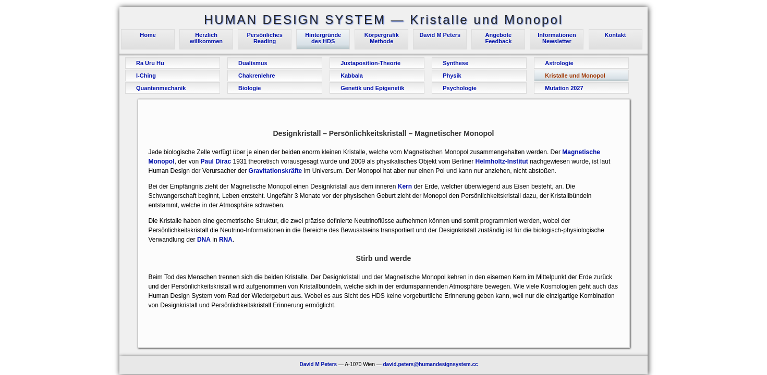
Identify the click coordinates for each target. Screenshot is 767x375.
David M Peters (439, 35)
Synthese (455, 63)
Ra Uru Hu (150, 63)
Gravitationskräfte (275, 170)
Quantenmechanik (161, 88)
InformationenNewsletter (557, 38)
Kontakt (615, 35)
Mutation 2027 (564, 88)
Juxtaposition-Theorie (370, 63)
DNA (204, 239)
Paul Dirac (216, 161)
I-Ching (146, 75)
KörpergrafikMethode (381, 38)
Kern (405, 186)
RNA (226, 239)
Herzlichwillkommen (206, 38)
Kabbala (351, 75)
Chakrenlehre (256, 75)
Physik (452, 75)
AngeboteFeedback (498, 38)
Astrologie (559, 63)
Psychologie (460, 88)
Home (148, 35)
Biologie (249, 88)
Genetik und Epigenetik (372, 88)
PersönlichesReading (264, 38)
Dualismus (252, 63)
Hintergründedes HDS (323, 38)
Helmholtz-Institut (502, 161)
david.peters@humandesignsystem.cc (430, 364)
